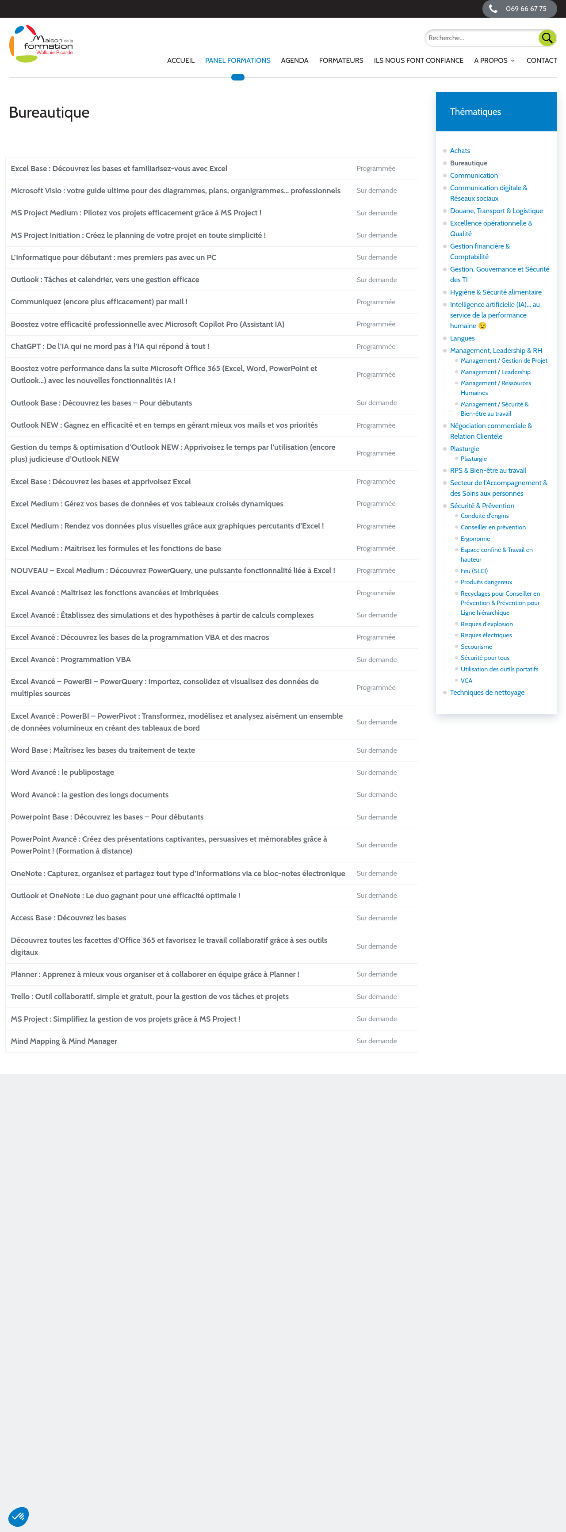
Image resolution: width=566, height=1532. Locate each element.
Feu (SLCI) (474, 571)
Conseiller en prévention (493, 527)
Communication (474, 175)
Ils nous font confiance (419, 60)
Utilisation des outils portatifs (500, 669)
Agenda (295, 60)
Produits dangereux (486, 582)
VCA (466, 681)
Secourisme (476, 647)
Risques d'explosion (487, 624)
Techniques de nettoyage (487, 692)
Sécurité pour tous (485, 658)
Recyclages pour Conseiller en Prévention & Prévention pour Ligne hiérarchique (500, 603)
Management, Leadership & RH (496, 350)
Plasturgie (464, 448)
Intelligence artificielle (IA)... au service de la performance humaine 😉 (495, 315)
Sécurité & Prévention (482, 506)
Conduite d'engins (485, 516)
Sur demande (383, 213)
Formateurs (341, 60)
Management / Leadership (496, 372)
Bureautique (468, 163)
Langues (462, 338)
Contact (542, 60)
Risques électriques (486, 635)
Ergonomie (475, 539)
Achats (460, 150)
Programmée (382, 174)
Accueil (181, 60)
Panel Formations (238, 60)
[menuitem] (181, 60)
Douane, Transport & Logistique (496, 211)
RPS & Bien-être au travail (488, 470)
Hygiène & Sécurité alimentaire (496, 292)
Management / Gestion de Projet (504, 360)
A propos (490, 60)
